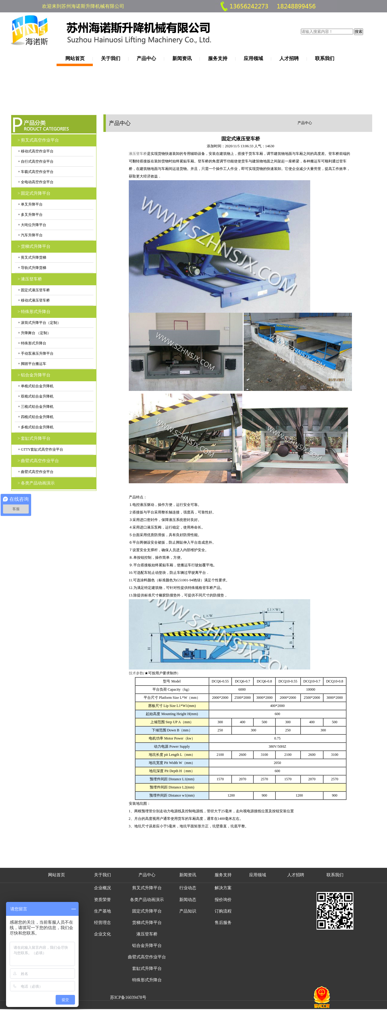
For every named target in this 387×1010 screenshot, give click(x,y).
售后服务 (223, 922)
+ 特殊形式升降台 (32, 343)
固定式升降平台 (147, 911)
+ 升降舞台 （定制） (34, 333)
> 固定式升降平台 (34, 193)
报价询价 (223, 899)
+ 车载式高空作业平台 (35, 172)
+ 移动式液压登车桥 (33, 300)
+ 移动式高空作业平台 (35, 151)
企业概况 (102, 888)
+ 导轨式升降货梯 (32, 268)
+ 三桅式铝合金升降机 (35, 406)
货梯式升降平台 (147, 922)
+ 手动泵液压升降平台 (35, 353)
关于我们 (110, 58)
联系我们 (324, 58)
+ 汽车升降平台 (30, 235)
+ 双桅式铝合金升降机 (35, 396)
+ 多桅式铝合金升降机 (35, 427)
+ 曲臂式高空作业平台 (35, 472)
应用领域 (253, 58)
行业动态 (187, 888)
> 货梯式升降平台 (34, 246)
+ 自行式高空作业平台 (35, 161)
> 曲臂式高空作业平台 (38, 461)
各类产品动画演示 (147, 899)
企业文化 (102, 934)
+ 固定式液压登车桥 (33, 290)
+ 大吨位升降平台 (32, 225)
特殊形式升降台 (147, 980)
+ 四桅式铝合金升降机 (35, 417)
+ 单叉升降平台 (30, 204)
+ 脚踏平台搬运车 (32, 364)
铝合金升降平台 (147, 945)
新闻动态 (187, 899)
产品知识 (187, 911)
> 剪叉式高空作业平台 (38, 140)
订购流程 (223, 911)
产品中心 (146, 58)
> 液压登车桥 (30, 279)
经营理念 (102, 922)
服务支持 (217, 58)
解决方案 (223, 888)
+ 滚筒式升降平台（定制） (39, 323)
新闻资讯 (182, 58)
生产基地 (102, 911)
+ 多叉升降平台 (30, 215)
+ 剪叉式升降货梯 (32, 257)
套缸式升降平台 (147, 968)
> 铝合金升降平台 (34, 375)
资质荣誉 (102, 899)
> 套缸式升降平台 (34, 438)
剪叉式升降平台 (147, 888)
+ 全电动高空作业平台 (35, 182)
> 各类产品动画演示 (36, 483)
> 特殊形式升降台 (34, 311)
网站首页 (75, 58)
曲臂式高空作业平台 (147, 957)
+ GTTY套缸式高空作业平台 (40, 449)
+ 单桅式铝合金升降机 (35, 386)
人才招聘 (289, 58)
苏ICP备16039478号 (128, 997)
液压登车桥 (147, 934)
